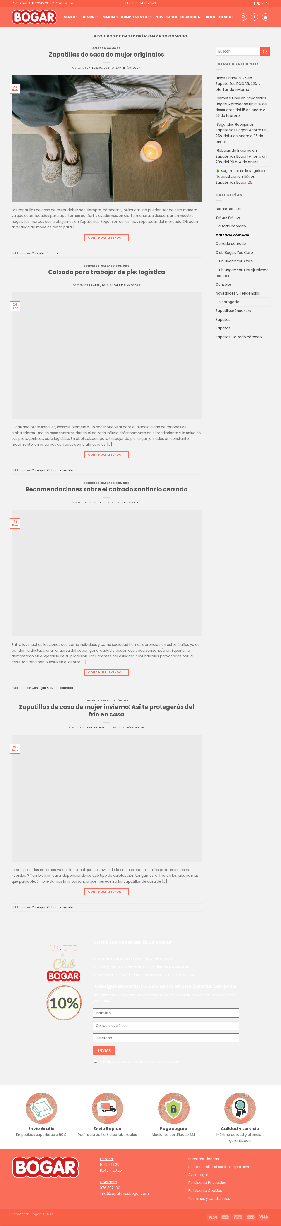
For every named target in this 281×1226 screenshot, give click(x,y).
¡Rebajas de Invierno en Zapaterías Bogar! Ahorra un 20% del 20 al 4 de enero (241, 156)
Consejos (91, 266)
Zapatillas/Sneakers (233, 310)
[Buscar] (243, 17)
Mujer (71, 17)
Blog (210, 17)
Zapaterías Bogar (128, 67)
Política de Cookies (205, 1190)
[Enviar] (264, 51)
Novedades (166, 17)
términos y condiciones (159, 1061)
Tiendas (226, 17)
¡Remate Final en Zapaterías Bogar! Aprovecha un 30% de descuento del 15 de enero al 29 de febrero (241, 107)
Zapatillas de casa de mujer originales (106, 54)
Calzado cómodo (106, 48)
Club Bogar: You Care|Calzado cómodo (242, 272)
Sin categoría (227, 301)
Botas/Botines (228, 208)
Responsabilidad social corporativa (219, 1166)
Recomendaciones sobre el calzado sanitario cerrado (106, 489)
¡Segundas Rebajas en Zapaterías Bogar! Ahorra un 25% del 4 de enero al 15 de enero (241, 133)
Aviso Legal (198, 1174)
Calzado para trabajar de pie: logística (106, 272)
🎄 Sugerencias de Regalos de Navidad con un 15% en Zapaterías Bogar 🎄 (242, 176)
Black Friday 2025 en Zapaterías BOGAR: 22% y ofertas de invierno (238, 83)
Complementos (136, 17)
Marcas (110, 17)
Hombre (90, 17)
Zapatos (223, 319)
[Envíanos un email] (263, 3)
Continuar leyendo (106, 237)
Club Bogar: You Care (234, 252)
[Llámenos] (267, 3)
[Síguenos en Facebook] (254, 3)
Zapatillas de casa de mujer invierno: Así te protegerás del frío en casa (106, 710)
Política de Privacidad (207, 1182)
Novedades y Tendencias (238, 293)
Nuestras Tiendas (203, 1158)
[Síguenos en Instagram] (258, 3)
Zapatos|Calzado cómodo (239, 337)
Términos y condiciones (209, 1198)
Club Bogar (191, 17)
